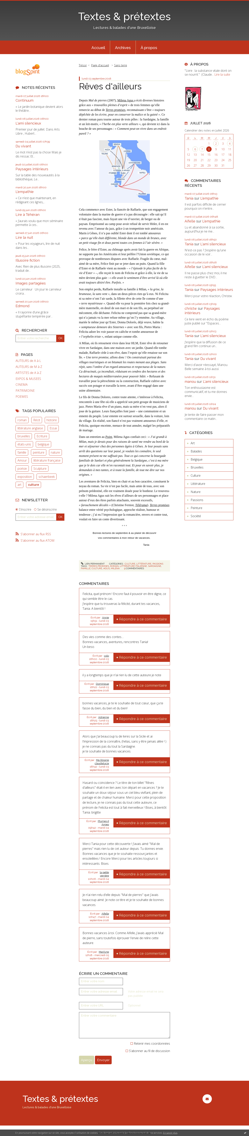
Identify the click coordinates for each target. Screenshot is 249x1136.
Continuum (24, 100)
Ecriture (42, 436)
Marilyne (104, 951)
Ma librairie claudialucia (102, 762)
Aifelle (105, 913)
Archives (123, 47)
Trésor (83, 65)
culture (33, 484)
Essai (53, 428)
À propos (149, 47)
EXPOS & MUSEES (28, 379)
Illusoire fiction (28, 260)
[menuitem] (98, 47)
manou (190, 382)
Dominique (102, 683)
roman (22, 420)
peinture (38, 452)
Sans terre (120, 65)
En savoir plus (170, 1132)
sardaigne (154, 566)
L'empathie (25, 192)
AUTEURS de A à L (28, 361)
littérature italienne (133, 566)
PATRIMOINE (25, 391)
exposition (25, 477)
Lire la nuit (24, 237)
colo (106, 655)
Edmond (22, 306)
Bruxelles (197, 467)
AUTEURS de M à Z (29, 367)
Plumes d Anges (103, 823)
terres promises (99, 566)
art (19, 484)
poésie (22, 468)
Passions (158, 563)
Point (108, 436)
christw (191, 308)
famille (22, 452)
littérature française (46, 460)
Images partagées (31, 283)
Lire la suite (222, 74)
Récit (36, 420)
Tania (189, 198)
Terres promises (159, 505)
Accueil (98, 47)
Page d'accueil (100, 65)
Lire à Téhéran (27, 215)
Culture (130, 563)
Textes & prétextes (124, 16)
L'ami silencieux (28, 123)
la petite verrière (104, 874)
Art (193, 443)
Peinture (196, 508)
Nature (196, 492)
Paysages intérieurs (32, 169)
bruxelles (24, 436)
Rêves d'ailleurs (110, 86)
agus (106, 568)
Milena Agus (125, 100)
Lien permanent (93, 563)
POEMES (22, 397)
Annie (105, 617)
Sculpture (39, 468)
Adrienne (103, 717)
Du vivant (23, 146)
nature (55, 452)
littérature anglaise (30, 428)
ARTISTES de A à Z (28, 373)
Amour (22, 460)
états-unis (24, 444)
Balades (196, 451)
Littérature (143, 563)
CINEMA (22, 385)
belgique (43, 444)
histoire (51, 420)
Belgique (197, 459)
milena (115, 568)
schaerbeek (47, 477)
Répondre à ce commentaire (143, 619)
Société (196, 516)
